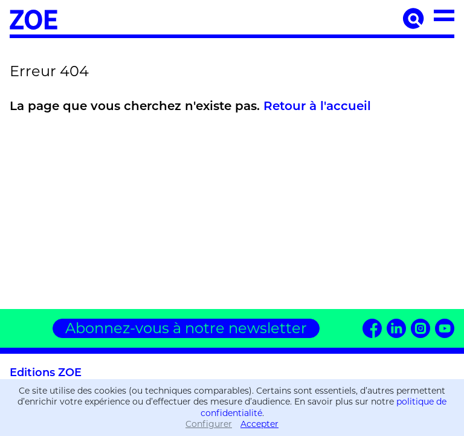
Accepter (259, 423)
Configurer (208, 423)
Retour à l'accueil (317, 107)
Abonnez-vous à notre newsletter (186, 328)
